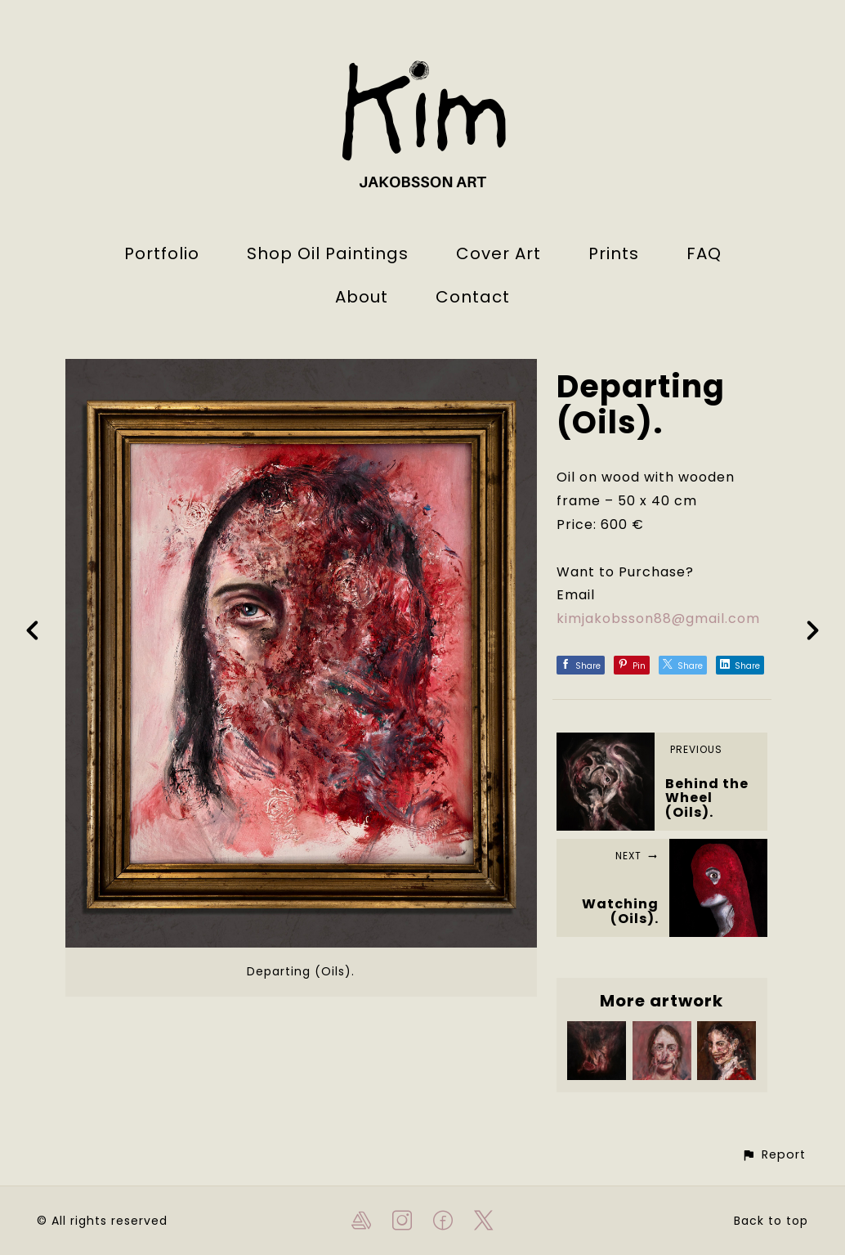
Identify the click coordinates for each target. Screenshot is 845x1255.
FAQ (704, 253)
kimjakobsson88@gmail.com (658, 618)
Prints (613, 253)
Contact (473, 296)
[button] (773, 1155)
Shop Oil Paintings (328, 253)
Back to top (771, 1220)
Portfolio (161, 253)
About (361, 296)
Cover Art (498, 253)
